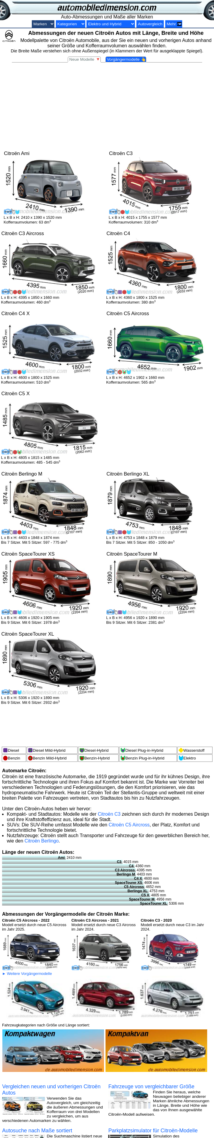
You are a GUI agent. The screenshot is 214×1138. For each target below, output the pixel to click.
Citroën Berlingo (42, 840)
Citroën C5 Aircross (129, 824)
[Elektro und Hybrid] (110, 24)
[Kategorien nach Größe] (70, 24)
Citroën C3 (109, 814)
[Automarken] (43, 24)
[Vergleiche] (173, 24)
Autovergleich (150, 24)
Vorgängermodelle (126, 59)
